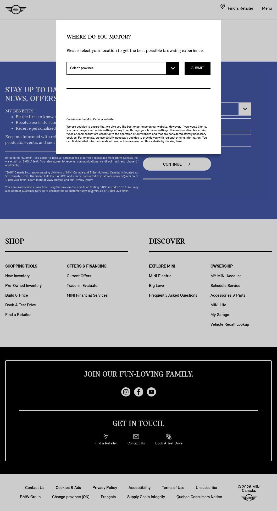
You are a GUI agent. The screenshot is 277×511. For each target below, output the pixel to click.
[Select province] (123, 68)
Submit (197, 68)
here (179, 141)
